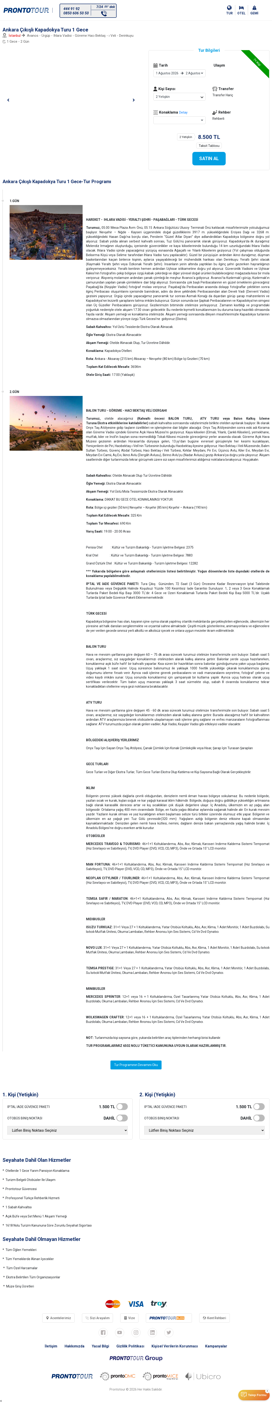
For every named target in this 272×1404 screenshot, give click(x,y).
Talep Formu (257, 1395)
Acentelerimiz (58, 1318)
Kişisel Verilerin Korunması (175, 1346)
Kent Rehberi (215, 1318)
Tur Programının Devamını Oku (136, 1065)
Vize (129, 1318)
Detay (183, 112)
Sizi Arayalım (97, 1318)
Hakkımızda (74, 1346)
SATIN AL (209, 158)
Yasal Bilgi (100, 1346)
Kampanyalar (216, 1346)
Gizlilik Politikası (130, 1346)
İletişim (51, 1346)
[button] (8, 100)
